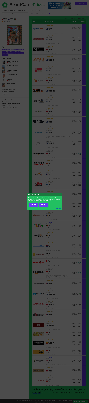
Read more (58, 208)
